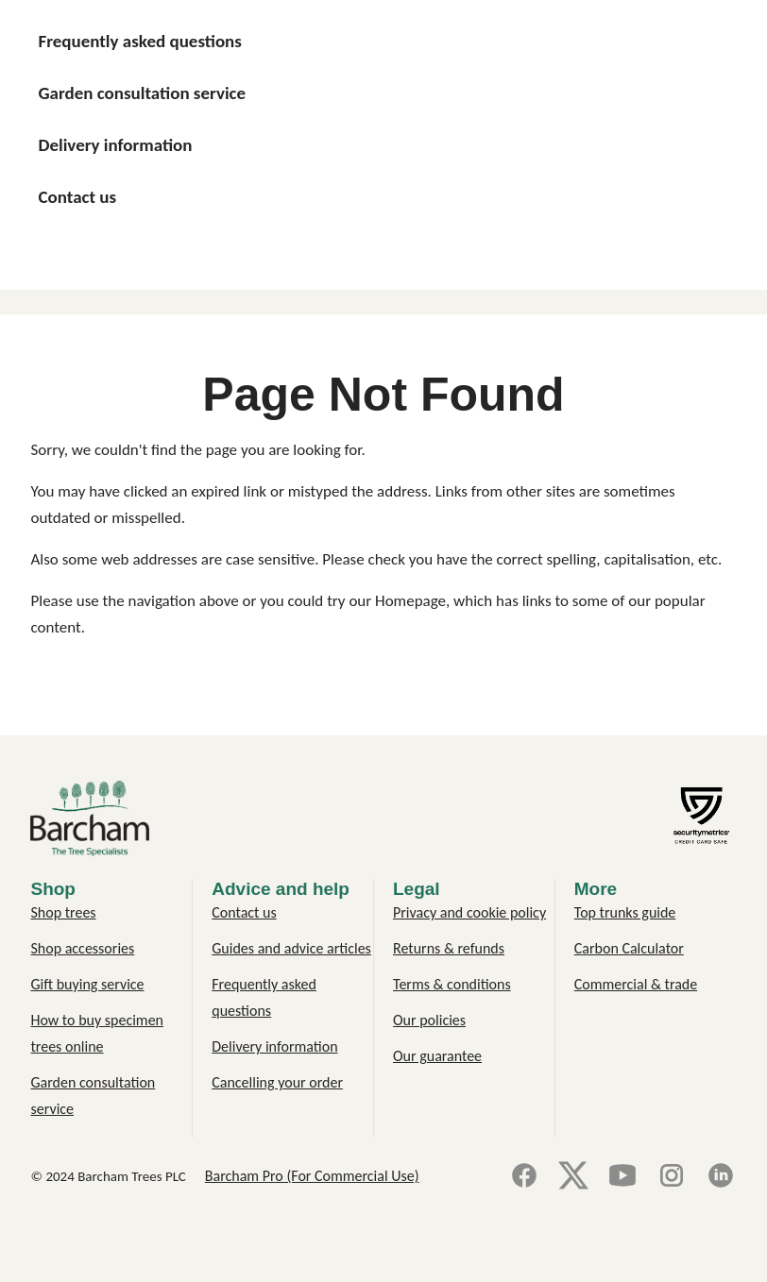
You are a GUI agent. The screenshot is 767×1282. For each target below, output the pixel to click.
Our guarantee (437, 1056)
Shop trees (62, 912)
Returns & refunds (448, 948)
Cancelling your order (277, 1082)
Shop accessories (82, 948)
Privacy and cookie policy (469, 912)
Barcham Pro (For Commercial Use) (312, 1176)
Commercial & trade (635, 984)
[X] (573, 1176)
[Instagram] (671, 1176)
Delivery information (274, 1046)
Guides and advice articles (291, 948)
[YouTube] (622, 1176)
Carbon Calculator (629, 948)
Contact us (244, 912)
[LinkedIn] (721, 1176)
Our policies (429, 1020)
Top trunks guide (625, 912)
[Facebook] (524, 1176)
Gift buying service (87, 984)
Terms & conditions (452, 984)
